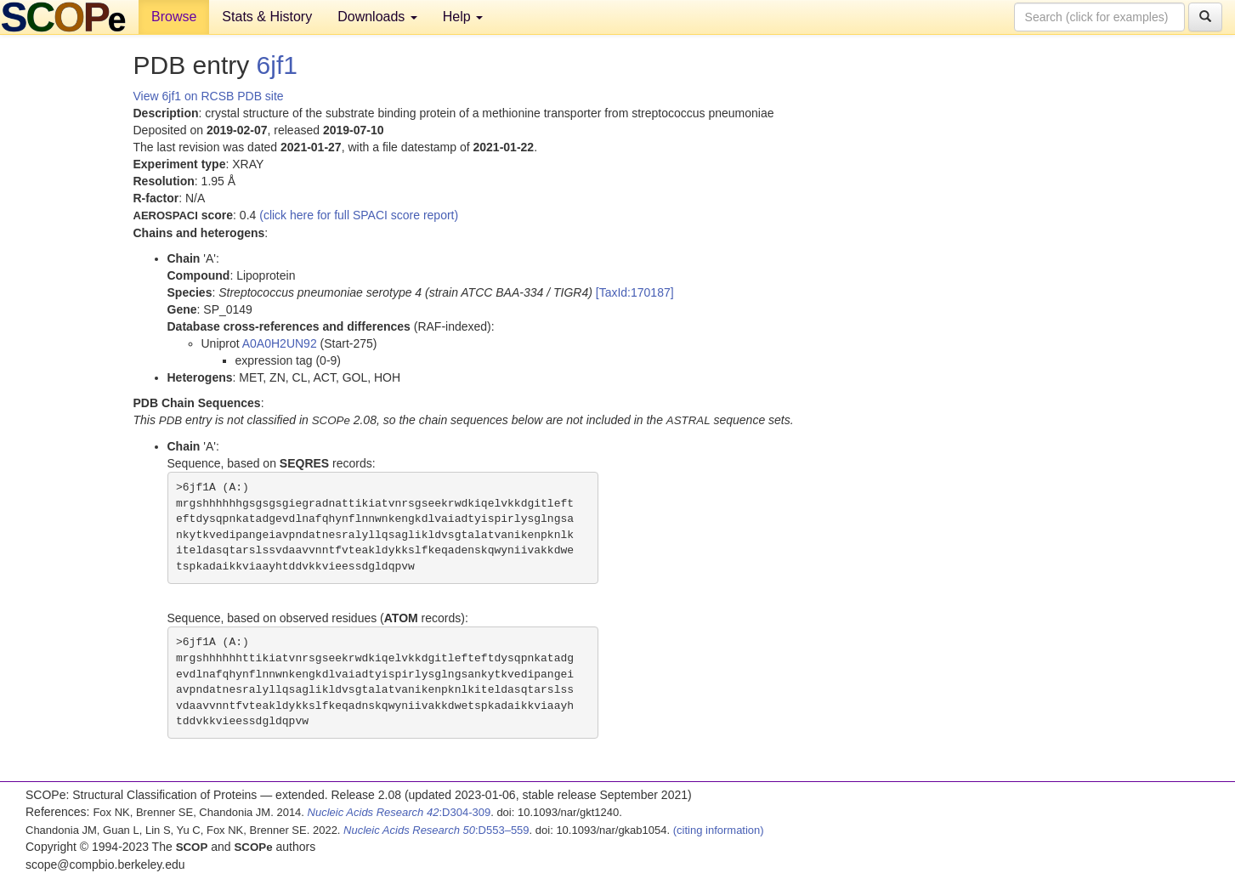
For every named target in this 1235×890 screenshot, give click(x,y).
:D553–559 (436, 830)
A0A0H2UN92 (279, 343)
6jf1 (277, 65)
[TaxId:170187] (635, 292)
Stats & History (267, 16)
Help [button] (463, 16)
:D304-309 (399, 812)
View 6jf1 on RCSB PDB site (208, 96)
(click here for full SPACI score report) (358, 215)
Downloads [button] (377, 16)
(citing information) (718, 830)
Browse (173, 16)
